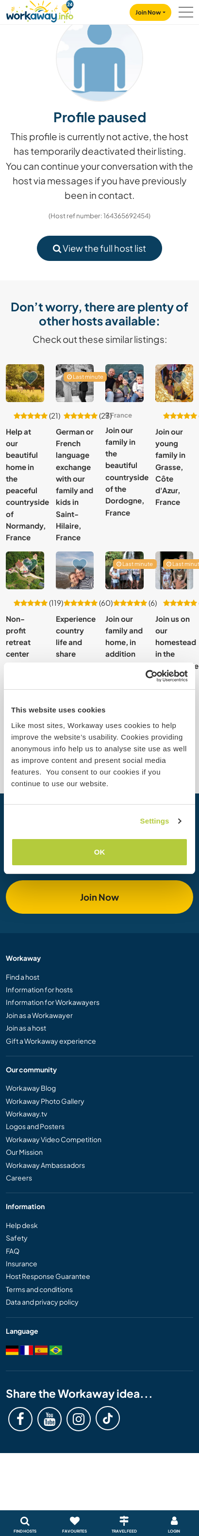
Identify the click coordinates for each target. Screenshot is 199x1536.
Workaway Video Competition (53, 1139)
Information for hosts (39, 989)
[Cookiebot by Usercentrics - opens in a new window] (145, 676)
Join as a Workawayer (39, 1015)
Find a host (22, 976)
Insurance (21, 1263)
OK (99, 852)
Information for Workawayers (53, 1002)
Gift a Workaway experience (51, 1040)
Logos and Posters (35, 1126)
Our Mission (24, 1152)
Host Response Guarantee (48, 1276)
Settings (154, 821)
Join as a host (26, 1027)
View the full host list (99, 248)
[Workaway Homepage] (40, 10)
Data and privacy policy (42, 1301)
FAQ (12, 1250)
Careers (19, 1177)
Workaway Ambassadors (45, 1165)
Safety (17, 1237)
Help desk (22, 1225)
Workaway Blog (31, 1087)
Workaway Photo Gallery (45, 1101)
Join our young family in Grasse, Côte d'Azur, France (170, 467)
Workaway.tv (26, 1113)
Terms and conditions (39, 1289)
